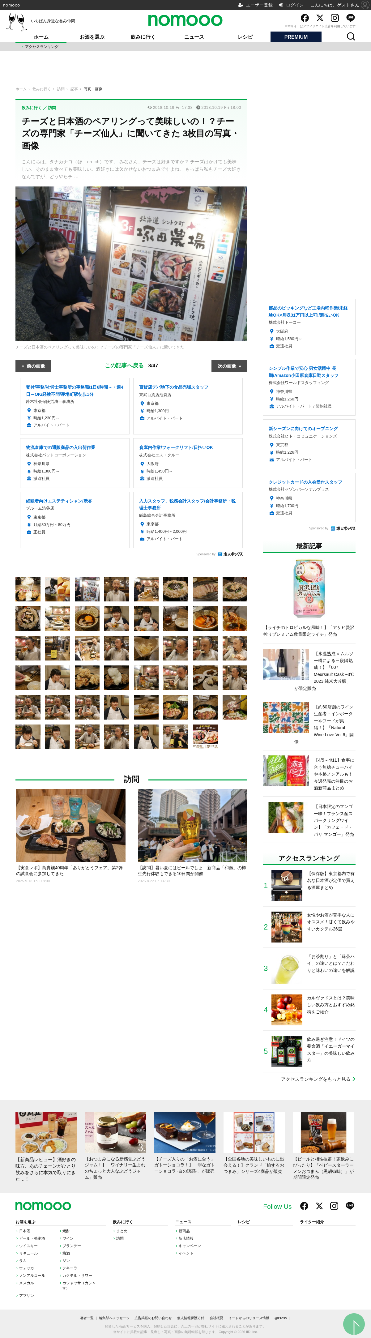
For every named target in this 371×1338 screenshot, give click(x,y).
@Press (281, 1318)
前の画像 (36, 365)
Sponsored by (205, 554)
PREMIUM (296, 37)
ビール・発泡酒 (32, 1238)
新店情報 (186, 1238)
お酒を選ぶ (92, 37)
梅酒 (66, 1253)
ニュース (194, 37)
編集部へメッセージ (114, 1318)
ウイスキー (28, 1246)
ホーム (41, 37)
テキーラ (69, 1268)
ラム (23, 1261)
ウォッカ (26, 1268)
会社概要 (216, 1318)
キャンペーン (190, 1246)
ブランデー (71, 1246)
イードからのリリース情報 (248, 1318)
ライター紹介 (312, 1222)
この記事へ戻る (131, 365)
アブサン (26, 1295)
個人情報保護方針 (190, 1318)
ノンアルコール (32, 1275)
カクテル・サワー (77, 1275)
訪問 (131, 779)
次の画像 (227, 365)
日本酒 (24, 1231)
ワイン (68, 1238)
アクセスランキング (41, 47)
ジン (66, 1261)
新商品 (184, 1231)
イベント (186, 1253)
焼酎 (66, 1231)
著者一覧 (87, 1318)
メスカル (26, 1283)
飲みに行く (143, 37)
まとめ (121, 1231)
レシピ (245, 37)
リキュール (28, 1253)
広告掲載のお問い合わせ (153, 1318)
